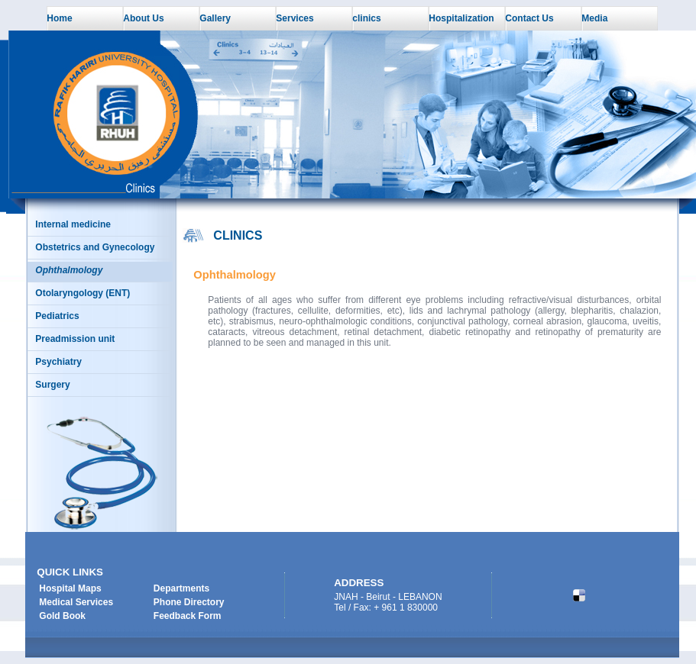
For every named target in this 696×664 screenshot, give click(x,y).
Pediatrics (57, 316)
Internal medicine (73, 224)
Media (594, 18)
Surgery (52, 384)
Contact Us (529, 18)
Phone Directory (189, 602)
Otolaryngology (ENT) (82, 293)
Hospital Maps (70, 588)
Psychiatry (58, 361)
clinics (366, 18)
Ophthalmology (68, 270)
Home (59, 18)
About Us (143, 18)
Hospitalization (461, 18)
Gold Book (62, 616)
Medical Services (76, 602)
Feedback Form (188, 616)
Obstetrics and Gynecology (94, 247)
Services (294, 18)
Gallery (215, 18)
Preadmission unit (75, 339)
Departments (181, 588)
